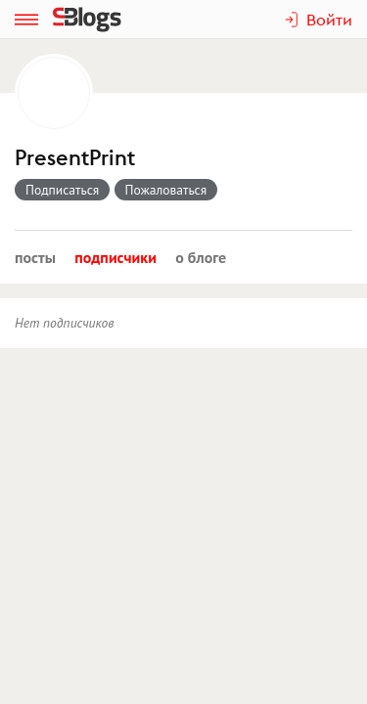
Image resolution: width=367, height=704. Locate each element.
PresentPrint (75, 158)
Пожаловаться (166, 189)
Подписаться (62, 189)
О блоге (200, 257)
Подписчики (115, 257)
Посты (35, 257)
